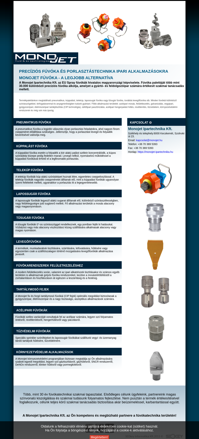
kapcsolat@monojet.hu (149, 140)
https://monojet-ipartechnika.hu (155, 151)
